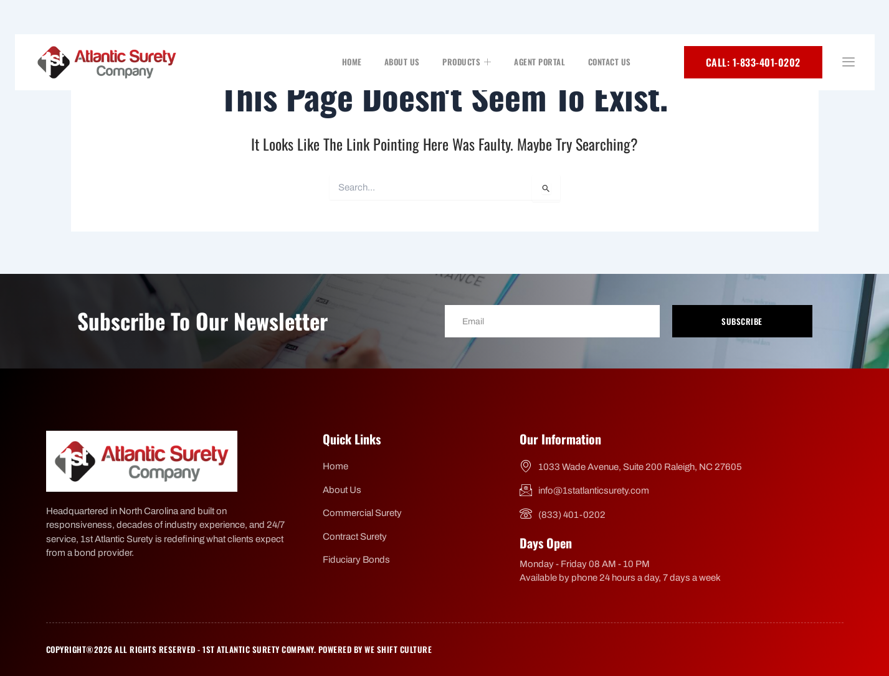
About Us (403, 61)
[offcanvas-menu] (848, 62)
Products (468, 61)
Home (353, 61)
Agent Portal (540, 61)
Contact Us (609, 61)
